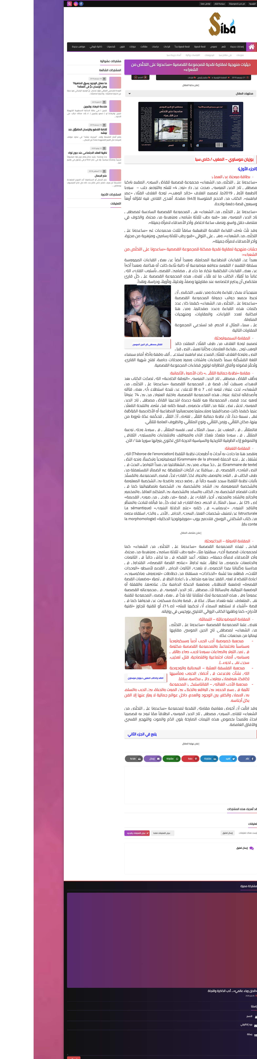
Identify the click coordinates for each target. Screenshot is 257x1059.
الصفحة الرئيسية (187, 77)
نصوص (179, 46)
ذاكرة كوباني (59, 46)
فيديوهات (168, 55)
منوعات (199, 55)
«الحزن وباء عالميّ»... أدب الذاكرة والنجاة (199, 975)
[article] (125, 777)
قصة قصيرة (165, 46)
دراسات (120, 46)
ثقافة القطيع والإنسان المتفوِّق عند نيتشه (54, 131)
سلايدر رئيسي (169, 77)
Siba (190, 1054)
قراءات (132, 46)
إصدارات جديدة (203, 46)
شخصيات (75, 46)
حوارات (97, 46)
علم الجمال (67, 175)
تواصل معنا (172, 4)
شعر (190, 46)
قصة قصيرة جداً (147, 46)
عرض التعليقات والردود (102, 817)
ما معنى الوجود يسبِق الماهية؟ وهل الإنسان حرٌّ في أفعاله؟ (56, 85)
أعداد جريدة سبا (132, 55)
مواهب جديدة (214, 55)
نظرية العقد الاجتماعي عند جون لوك (53, 153)
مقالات (108, 46)
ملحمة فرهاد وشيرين (61, 106)
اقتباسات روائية (151, 55)
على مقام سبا (184, 55)
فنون (86, 46)
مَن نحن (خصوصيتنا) (203, 4)
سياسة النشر (186, 4)
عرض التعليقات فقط (128, 817)
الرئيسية (219, 4)
